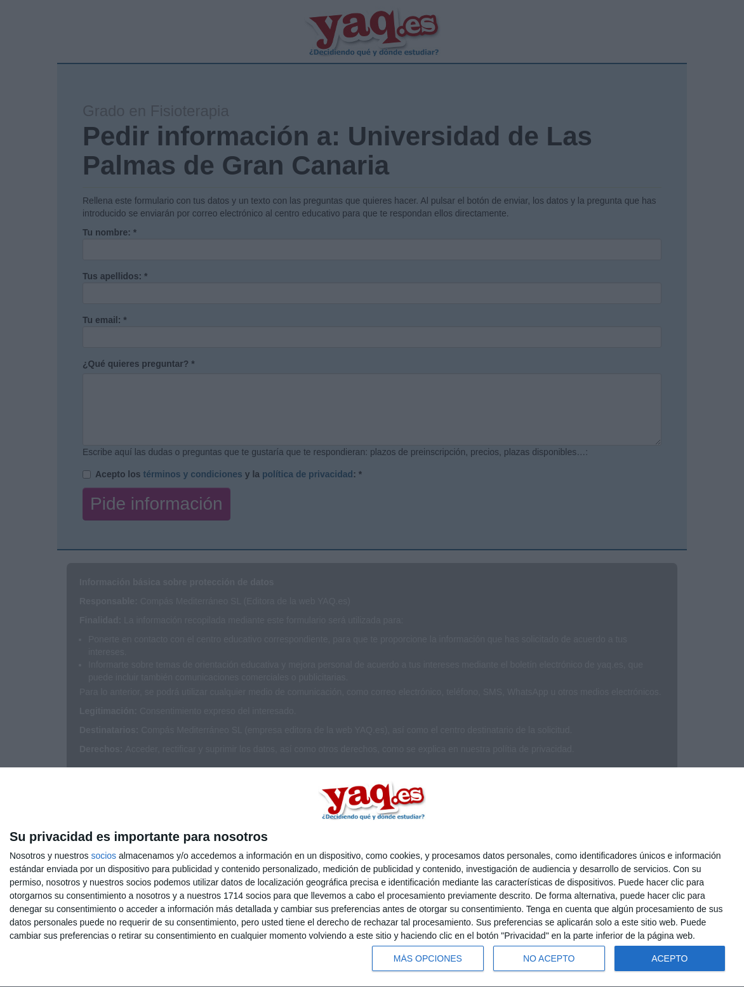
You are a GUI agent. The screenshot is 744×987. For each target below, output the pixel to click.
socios (103, 855)
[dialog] (372, 877)
